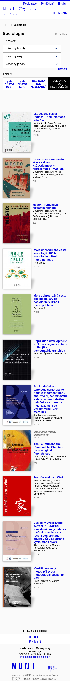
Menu (60, 13)
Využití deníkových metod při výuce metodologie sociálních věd (49, 573)
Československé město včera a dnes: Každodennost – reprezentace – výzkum (48, 164)
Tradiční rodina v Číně (48, 477)
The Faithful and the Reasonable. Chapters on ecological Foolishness (48, 449)
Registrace (30, 3)
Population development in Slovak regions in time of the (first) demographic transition (50, 346)
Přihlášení (47, 3)
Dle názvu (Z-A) (22, 83)
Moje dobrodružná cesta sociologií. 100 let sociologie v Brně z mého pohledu (50, 255)
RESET (62, 69)
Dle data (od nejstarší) (38, 83)
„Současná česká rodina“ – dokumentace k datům (49, 117)
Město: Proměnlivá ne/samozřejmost (45, 206)
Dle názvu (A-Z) (9, 83)
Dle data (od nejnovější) (59, 83)
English (62, 3)
